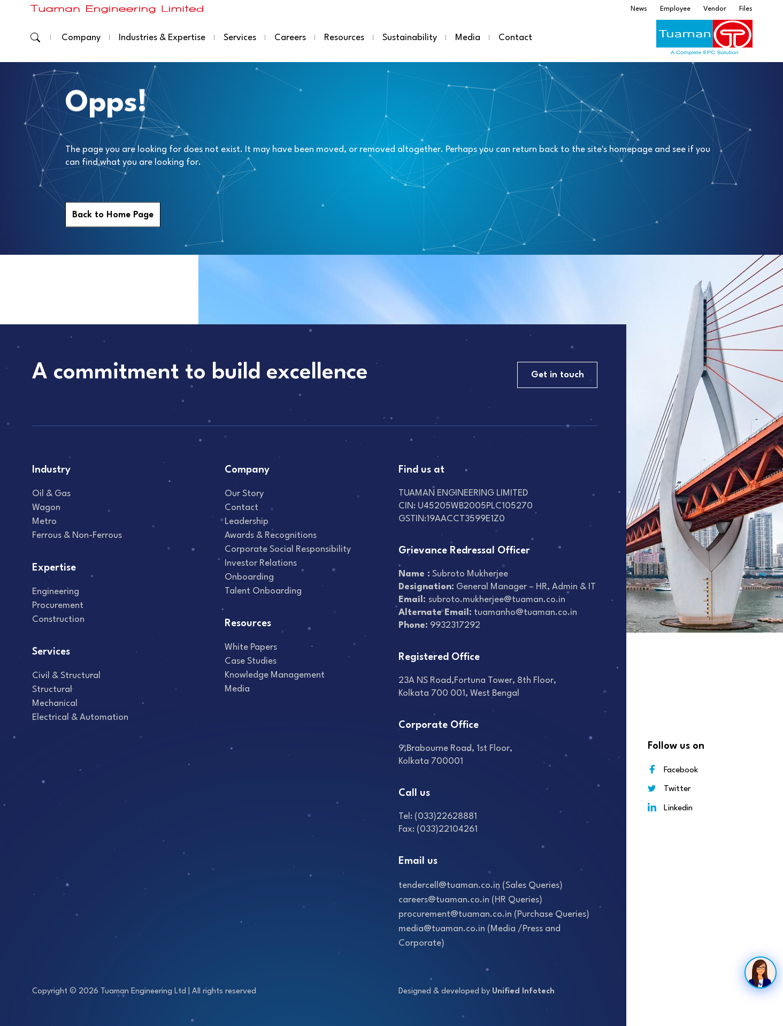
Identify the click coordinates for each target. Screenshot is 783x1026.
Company (81, 37)
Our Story (244, 493)
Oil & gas (51, 493)
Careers (290, 37)
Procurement (57, 605)
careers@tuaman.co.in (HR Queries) (470, 900)
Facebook (673, 769)
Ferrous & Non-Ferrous (77, 535)
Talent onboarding (263, 591)
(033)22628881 (445, 816)
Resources (344, 37)
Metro (44, 521)
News (639, 8)
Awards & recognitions (271, 535)
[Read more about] (117, 9)
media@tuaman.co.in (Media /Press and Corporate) (479, 936)
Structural (52, 689)
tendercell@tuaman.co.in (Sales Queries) (480, 885)
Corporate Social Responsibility (288, 549)
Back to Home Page (112, 214)
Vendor (714, 8)
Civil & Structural (66, 675)
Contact (515, 37)
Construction (58, 619)
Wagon (46, 507)
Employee (675, 8)
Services (240, 37)
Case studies (251, 661)
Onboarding (249, 577)
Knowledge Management (275, 675)
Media (467, 37)
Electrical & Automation (80, 717)
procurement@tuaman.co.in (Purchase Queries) (493, 914)
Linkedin (670, 807)
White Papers (251, 647)
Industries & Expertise (162, 37)
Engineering (55, 591)
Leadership (246, 521)
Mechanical (55, 703)
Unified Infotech (523, 991)
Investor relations (261, 563)
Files (746, 8)
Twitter (669, 788)
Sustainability (409, 37)
